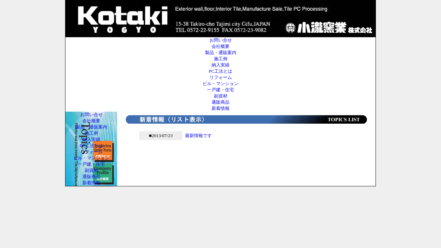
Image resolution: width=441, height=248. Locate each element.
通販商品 (220, 102)
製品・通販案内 (220, 52)
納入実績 (220, 65)
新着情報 (220, 108)
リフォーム (220, 77)
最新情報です (198, 135)
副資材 (220, 96)
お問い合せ (220, 40)
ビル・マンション (220, 83)
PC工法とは (220, 71)
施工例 (220, 58)
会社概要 (220, 46)
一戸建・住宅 (220, 89)
